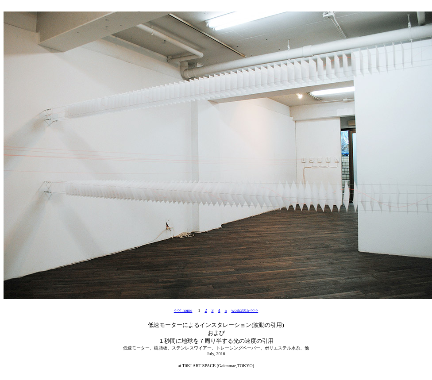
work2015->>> (244, 310)
